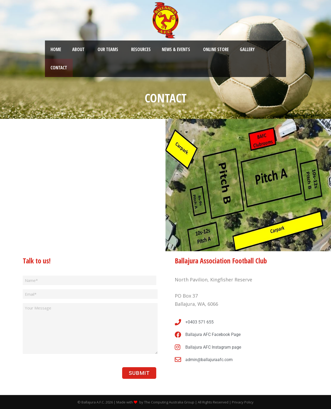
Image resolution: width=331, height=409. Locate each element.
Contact (58, 68)
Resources (141, 49)
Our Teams (108, 49)
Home (55, 49)
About (78, 49)
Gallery (247, 49)
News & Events (176, 49)
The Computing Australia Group (169, 402)
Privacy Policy (243, 402)
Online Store (216, 49)
